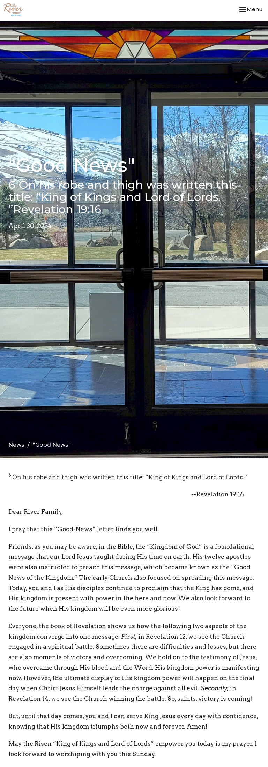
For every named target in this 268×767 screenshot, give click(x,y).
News (16, 445)
